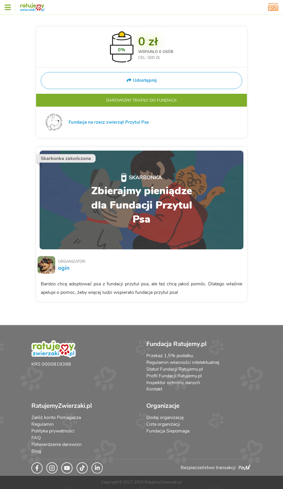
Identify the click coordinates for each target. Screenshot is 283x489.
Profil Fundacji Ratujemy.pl (174, 376)
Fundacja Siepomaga (167, 431)
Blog (36, 451)
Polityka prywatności (52, 431)
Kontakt (154, 389)
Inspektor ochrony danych (173, 382)
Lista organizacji (163, 424)
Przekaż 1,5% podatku (169, 355)
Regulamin (42, 424)
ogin (64, 268)
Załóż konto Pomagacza (56, 417)
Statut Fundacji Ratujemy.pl (174, 369)
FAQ (36, 438)
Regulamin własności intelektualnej (182, 362)
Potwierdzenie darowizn (56, 444)
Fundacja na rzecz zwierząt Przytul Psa (109, 122)
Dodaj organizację (165, 417)
